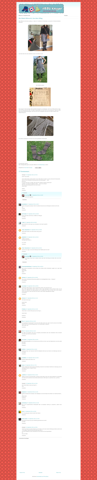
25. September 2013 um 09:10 (32, 237)
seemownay (24, 402)
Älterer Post (58, 472)
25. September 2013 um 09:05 (36, 229)
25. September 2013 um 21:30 (33, 402)
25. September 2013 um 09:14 (37, 266)
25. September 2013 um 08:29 (33, 213)
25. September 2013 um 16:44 (31, 349)
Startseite (40, 472)
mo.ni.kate (24, 339)
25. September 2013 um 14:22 (30, 330)
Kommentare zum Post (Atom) (42, 476)
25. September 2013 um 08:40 (31, 222)
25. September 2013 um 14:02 (30, 321)
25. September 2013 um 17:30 (30, 365)
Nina (23, 321)
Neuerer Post (22, 472)
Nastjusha (24, 391)
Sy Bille (23, 349)
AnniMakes (24, 357)
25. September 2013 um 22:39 (33, 418)
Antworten (24, 190)
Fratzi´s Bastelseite (26, 229)
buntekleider (24, 204)
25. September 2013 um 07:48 (31, 174)
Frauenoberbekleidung (26, 266)
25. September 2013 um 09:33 (32, 277)
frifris (23, 411)
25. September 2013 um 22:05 (30, 411)
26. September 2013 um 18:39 (37, 195)
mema (23, 365)
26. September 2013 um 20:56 (31, 427)
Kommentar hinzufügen (24, 438)
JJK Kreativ (24, 213)
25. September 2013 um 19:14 (32, 374)
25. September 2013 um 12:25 (32, 309)
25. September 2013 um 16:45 (32, 357)
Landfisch (24, 374)
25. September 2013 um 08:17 (33, 204)
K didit (23, 222)
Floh (23, 330)
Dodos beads (24, 418)
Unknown (24, 277)
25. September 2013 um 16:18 (32, 339)
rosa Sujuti (24, 285)
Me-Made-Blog (41, 164)
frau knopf (27, 195)
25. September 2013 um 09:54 (32, 285)
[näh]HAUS (24, 237)
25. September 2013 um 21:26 (32, 391)
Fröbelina (24, 309)
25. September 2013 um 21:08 (31, 383)
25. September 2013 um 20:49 (37, 256)
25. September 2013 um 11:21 (32, 298)
